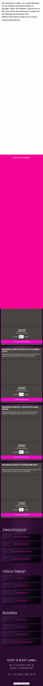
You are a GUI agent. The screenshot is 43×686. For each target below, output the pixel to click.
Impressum (21, 627)
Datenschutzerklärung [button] (11, 20)
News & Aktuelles (21, 536)
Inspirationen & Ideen (22, 559)
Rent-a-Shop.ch (24, 683)
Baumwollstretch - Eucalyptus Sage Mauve (20, 408)
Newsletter (21, 600)
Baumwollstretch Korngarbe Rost (19, 465)
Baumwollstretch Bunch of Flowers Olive (20, 350)
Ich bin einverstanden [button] (21, 157)
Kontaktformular (21, 585)
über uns (21, 578)
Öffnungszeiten (21, 593)
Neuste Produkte (22, 544)
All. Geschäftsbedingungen (22, 642)
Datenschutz (21, 634)
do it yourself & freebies (22, 551)
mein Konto (21, 619)
